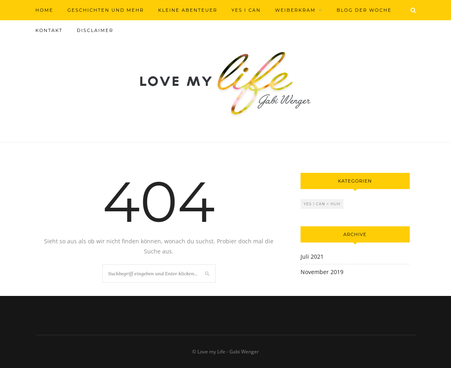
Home (44, 10)
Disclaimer (95, 30)
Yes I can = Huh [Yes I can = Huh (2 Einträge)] (322, 204)
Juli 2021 (312, 256)
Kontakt (49, 30)
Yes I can (245, 10)
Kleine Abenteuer (187, 10)
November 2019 (322, 272)
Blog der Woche (364, 10)
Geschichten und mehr (106, 10)
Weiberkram (295, 10)
